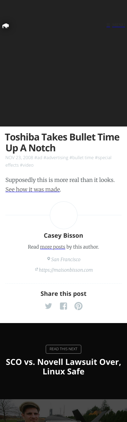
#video (27, 165)
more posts (52, 247)
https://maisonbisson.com (66, 270)
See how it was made (32, 189)
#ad (38, 157)
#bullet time (81, 157)
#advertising (55, 157)
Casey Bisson (63, 236)
